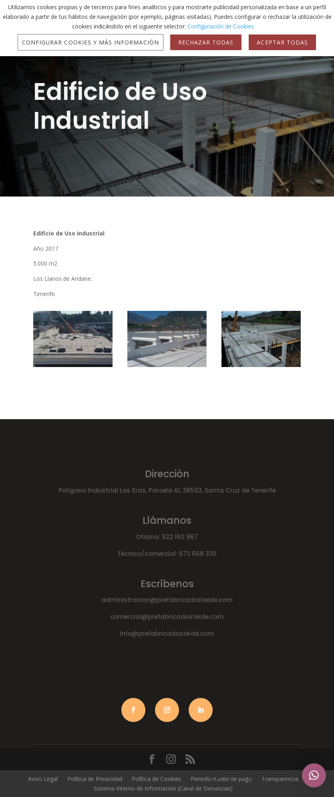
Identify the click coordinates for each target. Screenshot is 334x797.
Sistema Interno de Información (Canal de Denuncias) (163, 788)
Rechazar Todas (206, 42)
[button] (314, 775)
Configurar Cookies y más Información (90, 42)
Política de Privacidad (94, 779)
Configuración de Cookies (220, 26)
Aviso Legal (43, 779)
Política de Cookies (156, 779)
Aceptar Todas (282, 42)
